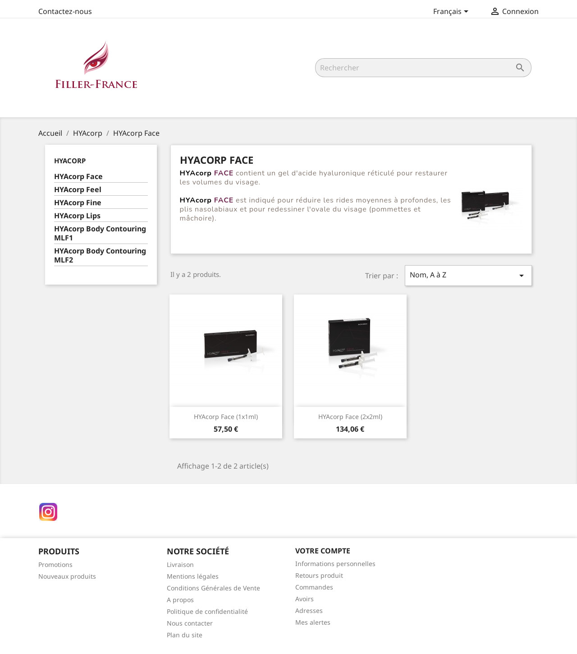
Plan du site (184, 635)
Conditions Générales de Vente (213, 588)
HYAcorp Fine (77, 202)
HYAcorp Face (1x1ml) (226, 416)
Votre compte (322, 551)
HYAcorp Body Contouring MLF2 (100, 255)
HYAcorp (70, 160)
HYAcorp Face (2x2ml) (350, 416)
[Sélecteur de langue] (452, 12)
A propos (180, 599)
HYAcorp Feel (77, 189)
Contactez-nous (65, 11)
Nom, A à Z (468, 275)
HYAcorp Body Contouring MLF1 (100, 233)
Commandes (314, 587)
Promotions (55, 564)
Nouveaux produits (67, 576)
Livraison (180, 564)
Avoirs (304, 598)
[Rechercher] (423, 67)
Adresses (309, 610)
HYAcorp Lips (77, 216)
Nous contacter (190, 623)
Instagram (48, 512)
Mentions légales (193, 576)
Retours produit (319, 575)
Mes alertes (312, 622)
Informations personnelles (335, 563)
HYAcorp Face (78, 176)
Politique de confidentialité (207, 611)
